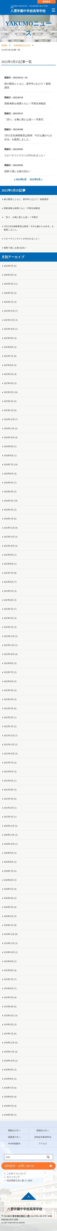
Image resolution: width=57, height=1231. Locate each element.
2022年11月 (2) (10, 645)
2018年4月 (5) (10, 1115)
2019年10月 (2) (10, 952)
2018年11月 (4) (10, 1052)
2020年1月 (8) (10, 925)
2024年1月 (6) (10, 519)
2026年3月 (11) (10, 284)
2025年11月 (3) (10, 320)
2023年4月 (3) (10, 600)
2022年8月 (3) (10, 663)
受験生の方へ (14, 1130)
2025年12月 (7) (10, 311)
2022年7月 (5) (10, 672)
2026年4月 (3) (10, 275)
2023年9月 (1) (10, 555)
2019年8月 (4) (10, 970)
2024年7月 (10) (10, 464)
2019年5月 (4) (10, 997)
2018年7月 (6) (10, 1088)
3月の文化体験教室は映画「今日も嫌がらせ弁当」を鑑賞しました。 (28, 137)
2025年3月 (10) (10, 392)
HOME (4, 45)
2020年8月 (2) (10, 862)
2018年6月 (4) (10, 1097)
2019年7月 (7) (10, 979)
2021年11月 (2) (10, 744)
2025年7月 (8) (10, 356)
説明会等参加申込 (42, 1137)
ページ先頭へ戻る (28, 1198)
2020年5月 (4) (10, 889)
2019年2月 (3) (10, 1024)
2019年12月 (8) (10, 934)
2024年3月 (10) (10, 501)
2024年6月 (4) (10, 474)
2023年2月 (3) (10, 618)
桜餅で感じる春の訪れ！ (17, 171)
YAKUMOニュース (22, 45)
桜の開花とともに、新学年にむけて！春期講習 (27, 85)
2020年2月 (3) (10, 916)
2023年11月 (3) (10, 537)
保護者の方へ (14, 1137)
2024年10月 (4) (10, 437)
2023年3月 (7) (10, 609)
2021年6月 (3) (10, 771)
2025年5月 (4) (10, 374)
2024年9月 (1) (10, 446)
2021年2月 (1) (10, 808)
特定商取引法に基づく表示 (19, 1180)
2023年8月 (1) (10, 564)
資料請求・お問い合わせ (19, 1165)
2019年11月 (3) (10, 943)
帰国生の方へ (42, 1130)
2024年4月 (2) (10, 491)
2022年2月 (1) (10, 717)
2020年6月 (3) (10, 880)
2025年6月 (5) (10, 365)
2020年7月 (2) (10, 871)
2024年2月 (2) (10, 510)
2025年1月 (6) (10, 410)
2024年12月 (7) (10, 419)
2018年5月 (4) (10, 1106)
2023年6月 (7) (10, 582)
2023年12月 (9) (10, 528)
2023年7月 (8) (10, 573)
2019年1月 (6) (10, 1034)
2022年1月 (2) (10, 726)
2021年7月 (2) (10, 763)
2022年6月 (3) (10, 681)
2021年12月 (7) (10, 735)
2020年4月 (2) (10, 898)
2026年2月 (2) (10, 293)
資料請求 (46, 2)
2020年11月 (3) (10, 835)
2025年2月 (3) (10, 401)
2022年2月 (21, 179)
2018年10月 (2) (10, 1061)
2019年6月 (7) (10, 988)
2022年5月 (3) (10, 690)
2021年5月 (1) (10, 781)
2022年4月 (35, 179)
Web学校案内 (14, 1143)
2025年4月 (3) (10, 383)
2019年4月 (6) (10, 1006)
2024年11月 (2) (10, 428)
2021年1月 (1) (10, 817)
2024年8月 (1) (10, 455)
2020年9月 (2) (10, 853)
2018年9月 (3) (10, 1070)
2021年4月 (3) (10, 790)
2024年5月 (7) (10, 483)
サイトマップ (13, 1177)
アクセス (43, 1143)
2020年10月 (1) (10, 844)
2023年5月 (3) (10, 591)
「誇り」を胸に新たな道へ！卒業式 (23, 119)
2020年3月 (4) (10, 907)
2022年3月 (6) (10, 708)
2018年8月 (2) (10, 1079)
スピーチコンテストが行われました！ (25, 155)
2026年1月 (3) (10, 302)
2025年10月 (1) (10, 329)
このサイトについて (16, 1173)
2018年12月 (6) (10, 1042)
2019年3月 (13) (10, 1015)
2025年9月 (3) (10, 338)
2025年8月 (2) (10, 347)
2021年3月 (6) (10, 799)
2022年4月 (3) (10, 699)
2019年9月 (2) (10, 961)
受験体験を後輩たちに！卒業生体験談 (25, 103)
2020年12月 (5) (10, 826)
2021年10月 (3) (10, 754)
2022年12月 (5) (10, 636)
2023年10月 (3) (10, 546)
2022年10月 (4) (10, 654)
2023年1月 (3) (10, 627)
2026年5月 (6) (10, 266)
